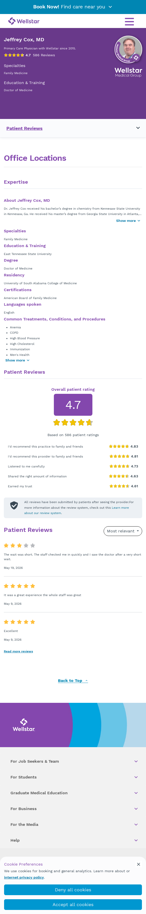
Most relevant (121, 531)
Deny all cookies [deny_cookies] (73, 889)
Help (74, 840)
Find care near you (73, 7)
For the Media (74, 824)
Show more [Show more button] (128, 221)
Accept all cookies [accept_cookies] (73, 904)
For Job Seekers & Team (74, 761)
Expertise (16, 182)
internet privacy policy (24, 877)
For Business (74, 808)
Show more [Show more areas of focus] (17, 360)
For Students (74, 777)
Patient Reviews (24, 128)
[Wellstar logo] (24, 21)
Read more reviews (18, 651)
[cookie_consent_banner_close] (138, 864)
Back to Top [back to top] (73, 681)
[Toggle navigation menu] (135, 128)
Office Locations (35, 158)
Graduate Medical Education (74, 793)
